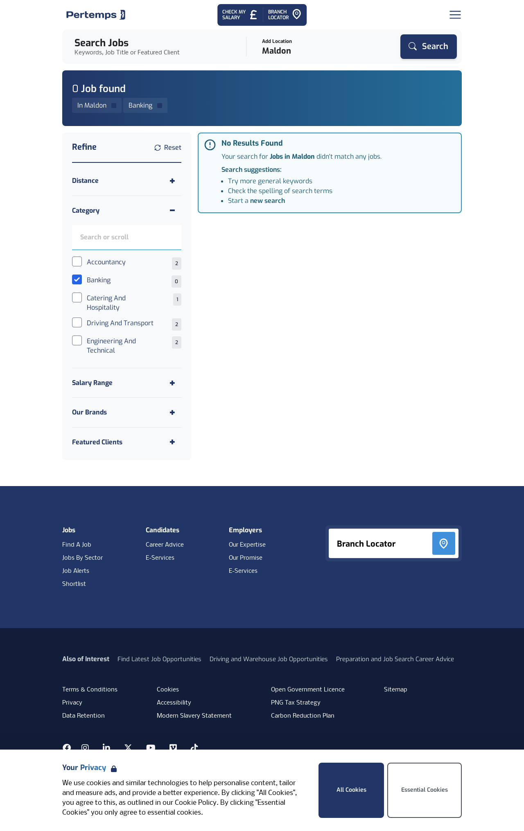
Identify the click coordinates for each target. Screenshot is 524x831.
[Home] (95, 15)
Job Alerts (75, 571)
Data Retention (83, 716)
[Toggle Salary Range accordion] (126, 382)
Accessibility (174, 703)
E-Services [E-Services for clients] (243, 571)
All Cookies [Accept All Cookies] (351, 790)
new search (267, 200)
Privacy (72, 703)
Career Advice (165, 545)
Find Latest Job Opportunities (159, 659)
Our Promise (245, 558)
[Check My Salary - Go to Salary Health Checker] (240, 15)
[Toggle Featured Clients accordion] (126, 442)
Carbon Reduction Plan (302, 716)
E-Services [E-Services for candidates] (160, 558)
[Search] (428, 46)
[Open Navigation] (455, 15)
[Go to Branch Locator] (285, 15)
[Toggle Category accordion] (126, 210)
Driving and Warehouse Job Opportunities (269, 659)
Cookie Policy (196, 803)
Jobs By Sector (82, 558)
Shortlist (74, 584)
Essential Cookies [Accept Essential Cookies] (424, 790)
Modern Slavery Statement (194, 716)
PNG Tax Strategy (296, 703)
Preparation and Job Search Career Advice (395, 659)
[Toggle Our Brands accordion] (126, 412)
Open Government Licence (308, 690)
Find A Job (76, 545)
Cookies (168, 690)
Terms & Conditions (89, 690)
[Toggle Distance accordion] (126, 180)
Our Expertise (247, 545)
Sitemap (395, 690)
